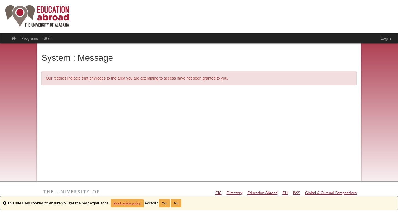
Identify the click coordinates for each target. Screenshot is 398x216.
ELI (285, 192)
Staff (48, 38)
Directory (235, 192)
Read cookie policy (127, 203)
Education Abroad (262, 192)
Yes (164, 203)
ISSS (296, 192)
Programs (29, 38)
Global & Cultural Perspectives (331, 192)
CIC (218, 192)
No (176, 203)
